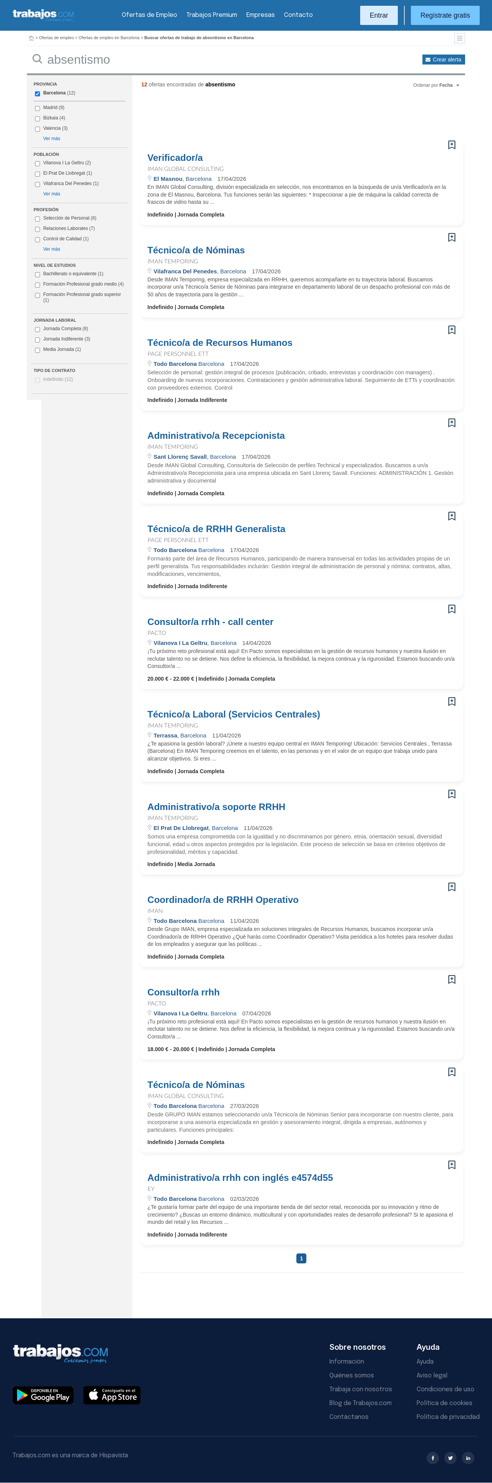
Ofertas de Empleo (149, 15)
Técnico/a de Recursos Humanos (220, 342)
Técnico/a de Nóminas (196, 250)
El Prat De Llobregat (64, 173)
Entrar (379, 15)
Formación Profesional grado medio (79, 284)
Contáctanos (349, 1417)
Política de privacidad (448, 1417)
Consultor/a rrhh (184, 992)
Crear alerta (447, 59)
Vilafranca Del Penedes (67, 183)
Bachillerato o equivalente (69, 274)
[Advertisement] (286, 117)
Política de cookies (444, 1403)
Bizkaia (50, 118)
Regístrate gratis (445, 15)
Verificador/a (175, 157)
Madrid (50, 107)
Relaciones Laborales (65, 228)
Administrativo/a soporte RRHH (217, 807)
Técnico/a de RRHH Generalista (217, 529)
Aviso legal (432, 1375)
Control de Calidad (62, 238)
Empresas (260, 15)
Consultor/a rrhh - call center (211, 622)
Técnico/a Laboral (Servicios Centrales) (234, 714)
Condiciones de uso (445, 1389)
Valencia (52, 128)
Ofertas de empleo (56, 37)
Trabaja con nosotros (360, 1389)
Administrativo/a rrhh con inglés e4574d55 (240, 1177)
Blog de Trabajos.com (360, 1403)
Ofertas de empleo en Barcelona (109, 37)
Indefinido (58, 379)
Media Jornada (58, 350)
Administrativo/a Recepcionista (216, 435)
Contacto (298, 15)
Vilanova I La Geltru (63, 162)
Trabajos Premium (211, 15)
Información (346, 1362)
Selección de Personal (66, 218)
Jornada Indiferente (62, 339)
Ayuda (425, 1362)
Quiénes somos (351, 1375)
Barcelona (54, 93)
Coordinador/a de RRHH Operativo (223, 899)
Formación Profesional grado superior (78, 297)
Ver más (51, 138)
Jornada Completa (61, 329)
